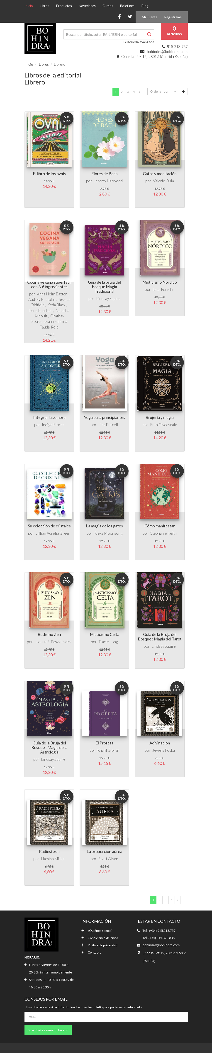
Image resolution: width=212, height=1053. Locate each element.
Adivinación (159, 742)
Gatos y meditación (160, 173)
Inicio (30, 5)
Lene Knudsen (41, 310)
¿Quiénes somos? (97, 930)
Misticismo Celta (104, 634)
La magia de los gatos (104, 525)
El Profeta (104, 742)
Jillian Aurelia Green (53, 533)
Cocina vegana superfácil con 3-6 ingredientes (49, 284)
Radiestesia (49, 851)
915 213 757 (177, 47)
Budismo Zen (49, 634)
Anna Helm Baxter (52, 294)
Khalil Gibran (108, 750)
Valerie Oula (163, 181)
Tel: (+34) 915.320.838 (159, 938)
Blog (145, 6)
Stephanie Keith (163, 533)
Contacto (91, 952)
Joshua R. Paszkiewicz (53, 641)
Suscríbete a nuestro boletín (48, 1030)
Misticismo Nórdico (159, 282)
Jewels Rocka (163, 750)
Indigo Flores (53, 424)
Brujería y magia (160, 417)
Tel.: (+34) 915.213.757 (159, 930)
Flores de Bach (104, 173)
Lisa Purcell (108, 424)
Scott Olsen (108, 858)
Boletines (127, 6)
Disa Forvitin (163, 289)
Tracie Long (108, 641)
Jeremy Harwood (108, 181)
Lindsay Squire (108, 298)
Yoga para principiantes (104, 417)
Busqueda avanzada (138, 42)
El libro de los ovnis (49, 173)
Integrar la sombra (49, 417)
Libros (44, 6)
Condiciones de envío (99, 938)
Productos (64, 6)
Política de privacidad (99, 945)
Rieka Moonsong (108, 533)
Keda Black (56, 304)
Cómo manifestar (159, 525)
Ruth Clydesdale (163, 424)
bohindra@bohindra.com (167, 52)
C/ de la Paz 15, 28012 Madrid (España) (154, 57)
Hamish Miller (53, 858)
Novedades (87, 6)
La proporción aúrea (104, 851)
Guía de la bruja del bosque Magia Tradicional (104, 287)
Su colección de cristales (49, 525)
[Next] (140, 92)
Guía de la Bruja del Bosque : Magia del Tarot (160, 636)
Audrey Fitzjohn (41, 299)
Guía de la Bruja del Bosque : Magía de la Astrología (49, 747)
